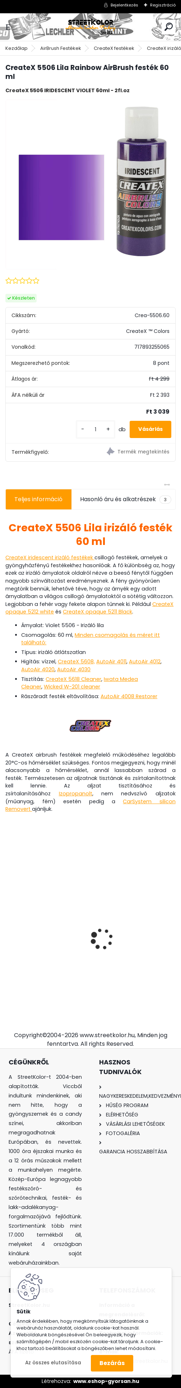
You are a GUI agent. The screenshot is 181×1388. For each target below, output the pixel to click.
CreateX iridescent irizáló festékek (49, 557)
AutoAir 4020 (38, 669)
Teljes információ (38, 499)
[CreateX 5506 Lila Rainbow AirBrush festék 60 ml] (90, 184)
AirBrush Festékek (60, 48)
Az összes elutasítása (53, 1362)
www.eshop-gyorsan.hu (106, 1381)
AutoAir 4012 (145, 661)
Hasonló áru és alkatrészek (125, 499)
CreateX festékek (114, 48)
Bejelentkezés (124, 5)
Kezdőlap (16, 48)
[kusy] (95, 429)
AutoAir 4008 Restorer (129, 696)
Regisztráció (163, 5)
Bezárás (112, 1363)
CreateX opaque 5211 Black (97, 611)
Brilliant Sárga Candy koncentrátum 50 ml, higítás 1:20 (40, 924)
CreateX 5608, (76, 661)
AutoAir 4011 (111, 661)
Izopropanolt (75, 793)
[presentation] (9, 926)
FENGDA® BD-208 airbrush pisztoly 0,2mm (134, 925)
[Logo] (90, 27)
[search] (169, 27)
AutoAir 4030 (73, 669)
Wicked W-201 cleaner (72, 686)
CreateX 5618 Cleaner (73, 679)
